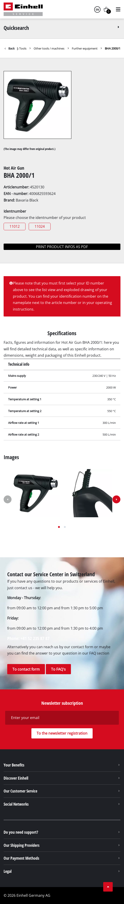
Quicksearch (62, 27)
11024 (40, 226)
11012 (14, 226)
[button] (59, 527)
